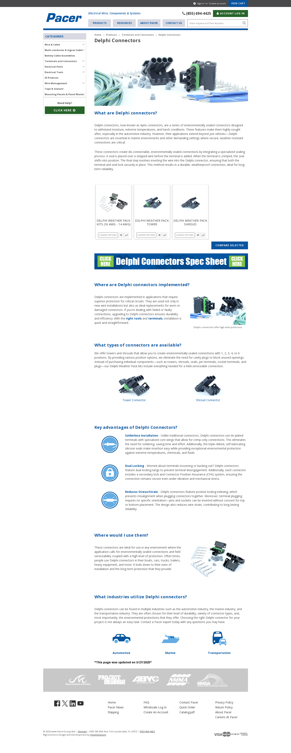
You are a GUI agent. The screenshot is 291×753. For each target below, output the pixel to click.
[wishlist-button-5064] (121, 234)
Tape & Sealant (54, 88)
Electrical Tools (54, 71)
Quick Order (187, 707)
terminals (155, 318)
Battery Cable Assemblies (60, 55)
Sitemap (82, 731)
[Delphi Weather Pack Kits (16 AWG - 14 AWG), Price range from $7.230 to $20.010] (113, 202)
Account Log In (230, 13)
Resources (124, 23)
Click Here (65, 110)
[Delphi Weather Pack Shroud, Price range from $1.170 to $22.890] (190, 202)
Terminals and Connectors (61, 60)
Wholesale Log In (155, 707)
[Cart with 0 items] (238, 3)
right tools (134, 318)
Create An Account (156, 712)
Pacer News (116, 707)
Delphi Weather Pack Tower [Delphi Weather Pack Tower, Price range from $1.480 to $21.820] (152, 222)
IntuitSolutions (98, 734)
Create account (217, 3)
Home (112, 702)
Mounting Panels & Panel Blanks (64, 94)
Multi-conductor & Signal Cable (64, 49)
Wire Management (56, 83)
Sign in (200, 3)
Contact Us (174, 23)
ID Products (51, 77)
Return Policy (224, 707)
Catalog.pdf (187, 712)
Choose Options (108, 235)
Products (99, 23)
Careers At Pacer (226, 717)
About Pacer (149, 23)
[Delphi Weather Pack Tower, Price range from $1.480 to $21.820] (152, 202)
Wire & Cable (52, 44)
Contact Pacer (188, 702)
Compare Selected (229, 245)
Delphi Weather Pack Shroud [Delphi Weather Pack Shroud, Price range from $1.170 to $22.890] (190, 222)
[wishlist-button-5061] (159, 234)
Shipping (113, 712)
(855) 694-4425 (198, 13)
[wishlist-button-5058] (197, 234)
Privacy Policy (224, 702)
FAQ (146, 702)
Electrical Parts (54, 66)
